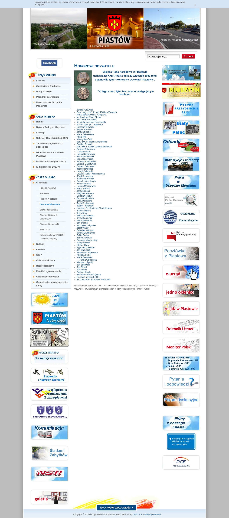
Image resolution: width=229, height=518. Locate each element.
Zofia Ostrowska (84, 201)
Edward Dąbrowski (85, 166)
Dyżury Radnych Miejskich (50, 127)
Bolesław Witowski (85, 230)
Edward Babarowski (86, 149)
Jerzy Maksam (83, 191)
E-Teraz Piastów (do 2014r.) (51, 161)
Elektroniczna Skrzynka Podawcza (49, 104)
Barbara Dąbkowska (86, 164)
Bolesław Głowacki (85, 127)
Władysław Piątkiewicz (87, 252)
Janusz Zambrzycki (86, 233)
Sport (39, 255)
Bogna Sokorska (84, 129)
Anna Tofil (81, 137)
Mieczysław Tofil (84, 139)
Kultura (40, 244)
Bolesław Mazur (84, 196)
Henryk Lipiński (84, 183)
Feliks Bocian (83, 235)
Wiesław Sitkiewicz (86, 215)
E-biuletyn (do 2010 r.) (48, 167)
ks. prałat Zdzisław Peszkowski (91, 122)
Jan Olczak (82, 267)
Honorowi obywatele (50, 204)
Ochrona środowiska (47, 276)
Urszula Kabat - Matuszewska (91, 174)
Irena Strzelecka (84, 220)
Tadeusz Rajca (84, 210)
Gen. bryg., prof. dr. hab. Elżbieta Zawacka (97, 112)
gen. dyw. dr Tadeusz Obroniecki (92, 142)
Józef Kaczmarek (85, 176)
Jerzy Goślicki (83, 242)
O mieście (41, 182)
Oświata (40, 249)
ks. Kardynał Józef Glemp (89, 117)
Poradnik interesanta (47, 97)
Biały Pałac (45, 229)
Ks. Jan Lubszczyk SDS (88, 277)
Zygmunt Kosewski (86, 247)
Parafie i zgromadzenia (48, 271)
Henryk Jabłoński (85, 171)
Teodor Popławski (85, 206)
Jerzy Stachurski (84, 218)
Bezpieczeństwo (45, 265)
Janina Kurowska (85, 110)
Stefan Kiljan (83, 245)
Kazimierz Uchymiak (86, 225)
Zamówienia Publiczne (48, 86)
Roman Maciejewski (86, 186)
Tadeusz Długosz (85, 169)
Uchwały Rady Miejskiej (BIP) (52, 138)
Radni (39, 121)
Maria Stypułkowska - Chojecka (91, 115)
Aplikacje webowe (152, 514)
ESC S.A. (138, 514)
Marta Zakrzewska (85, 134)
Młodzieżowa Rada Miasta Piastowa (50, 154)
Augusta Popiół (84, 255)
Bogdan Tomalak (85, 144)
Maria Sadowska (85, 257)
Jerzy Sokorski (84, 132)
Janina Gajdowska (88, 260)
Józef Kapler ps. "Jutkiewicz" (90, 124)
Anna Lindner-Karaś (86, 181)
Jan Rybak (82, 269)
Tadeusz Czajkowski (86, 161)
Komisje (40, 132)
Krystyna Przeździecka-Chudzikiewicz (94, 208)
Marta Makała (83, 188)
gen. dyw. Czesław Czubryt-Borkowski (95, 146)
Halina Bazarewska (86, 154)
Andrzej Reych (84, 272)
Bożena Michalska (85, 198)
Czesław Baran (84, 151)
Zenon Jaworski (84, 238)
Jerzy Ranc (82, 213)
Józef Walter (83, 228)
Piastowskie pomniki (49, 224)
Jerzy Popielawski (85, 203)
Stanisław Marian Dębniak (89, 274)
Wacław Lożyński (85, 262)
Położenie (44, 193)
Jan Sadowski (83, 265)
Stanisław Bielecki (85, 156)
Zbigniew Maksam (85, 193)
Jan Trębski (82, 223)
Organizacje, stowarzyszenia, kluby (52, 284)
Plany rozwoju (44, 91)
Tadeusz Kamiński (85, 178)
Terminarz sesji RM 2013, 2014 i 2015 (49, 145)
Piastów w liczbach (49, 199)
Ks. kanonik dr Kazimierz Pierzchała (93, 279)
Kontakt (40, 80)
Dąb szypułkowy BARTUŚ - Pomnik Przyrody (52, 237)
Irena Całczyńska (85, 159)
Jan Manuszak (83, 250)
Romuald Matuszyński (87, 240)
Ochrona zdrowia (45, 260)
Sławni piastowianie (49, 210)
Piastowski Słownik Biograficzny (49, 217)
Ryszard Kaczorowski (87, 119)
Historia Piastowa (48, 188)
